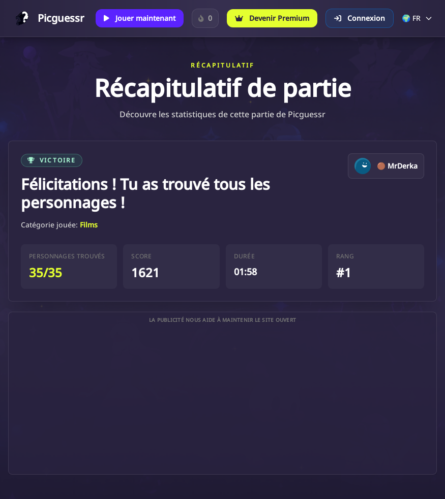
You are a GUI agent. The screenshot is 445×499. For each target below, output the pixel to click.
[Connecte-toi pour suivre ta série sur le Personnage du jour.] (205, 18)
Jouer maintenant (139, 18)
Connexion (359, 18)
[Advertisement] (222, 399)
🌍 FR (417, 18)
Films (89, 224)
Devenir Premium (272, 18)
